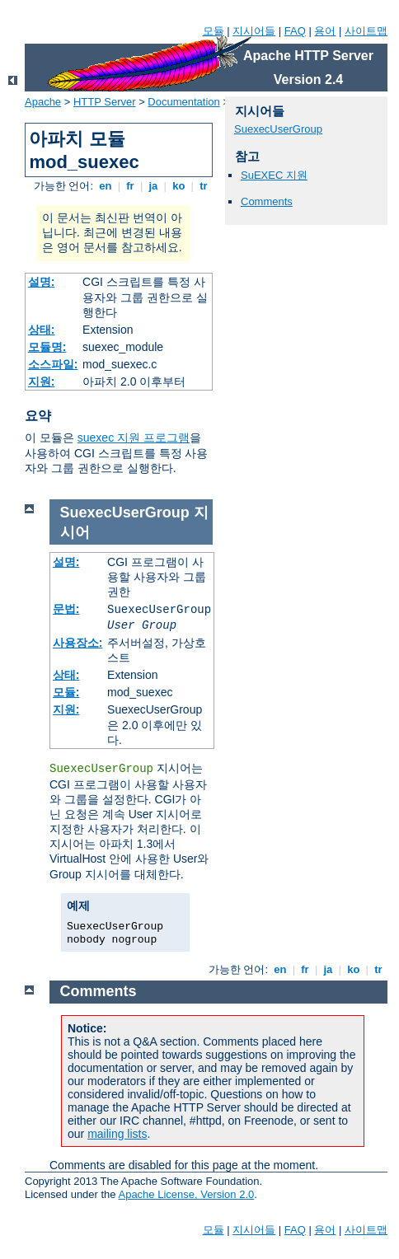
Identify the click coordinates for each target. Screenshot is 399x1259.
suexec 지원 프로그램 (133, 437)
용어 (325, 31)
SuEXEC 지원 (274, 175)
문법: (66, 608)
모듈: (66, 692)
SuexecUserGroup (278, 129)
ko (179, 186)
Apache (43, 102)
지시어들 (253, 31)
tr (204, 186)
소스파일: (53, 364)
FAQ (295, 31)
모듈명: (47, 346)
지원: (41, 381)
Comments (267, 201)
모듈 (213, 31)
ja (153, 186)
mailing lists (117, 1133)
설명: (41, 281)
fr (131, 186)
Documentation (183, 102)
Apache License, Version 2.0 (186, 1194)
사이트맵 (366, 31)
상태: (41, 329)
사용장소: (78, 642)
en (105, 186)
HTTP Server (104, 102)
